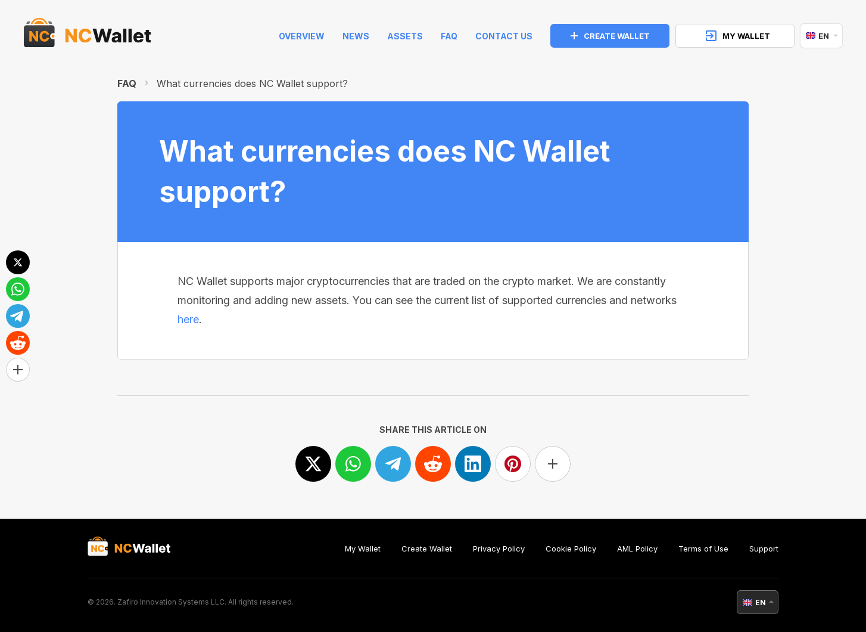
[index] (87, 36)
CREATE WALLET (610, 36)
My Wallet (363, 548)
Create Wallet (426, 548)
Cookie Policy (571, 548)
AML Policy (637, 548)
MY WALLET (738, 35)
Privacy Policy (499, 548)
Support (763, 548)
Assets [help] (405, 36)
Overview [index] (302, 36)
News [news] (355, 36)
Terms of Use (703, 548)
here (188, 319)
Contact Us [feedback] (503, 36)
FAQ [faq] (449, 36)
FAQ (126, 83)
